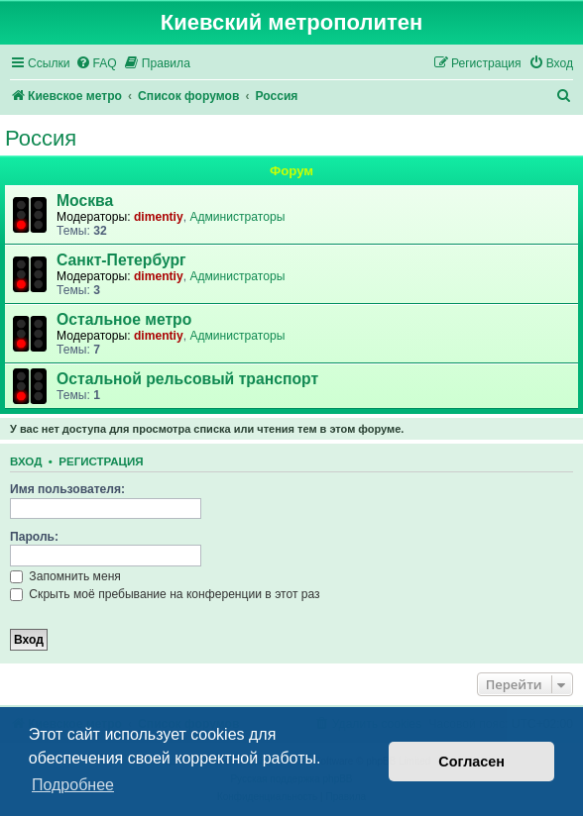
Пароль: (34, 537)
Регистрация (100, 461)
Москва (85, 200)
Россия (40, 138)
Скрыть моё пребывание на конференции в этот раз (165, 594)
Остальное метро (124, 319)
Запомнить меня (65, 576)
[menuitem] (96, 64)
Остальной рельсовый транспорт (187, 378)
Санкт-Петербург (121, 260)
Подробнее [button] (73, 784)
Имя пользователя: (67, 489)
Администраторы (237, 217)
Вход (26, 461)
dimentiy (158, 217)
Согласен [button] (471, 761)
